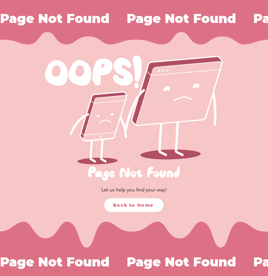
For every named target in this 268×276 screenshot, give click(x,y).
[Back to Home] (134, 205)
